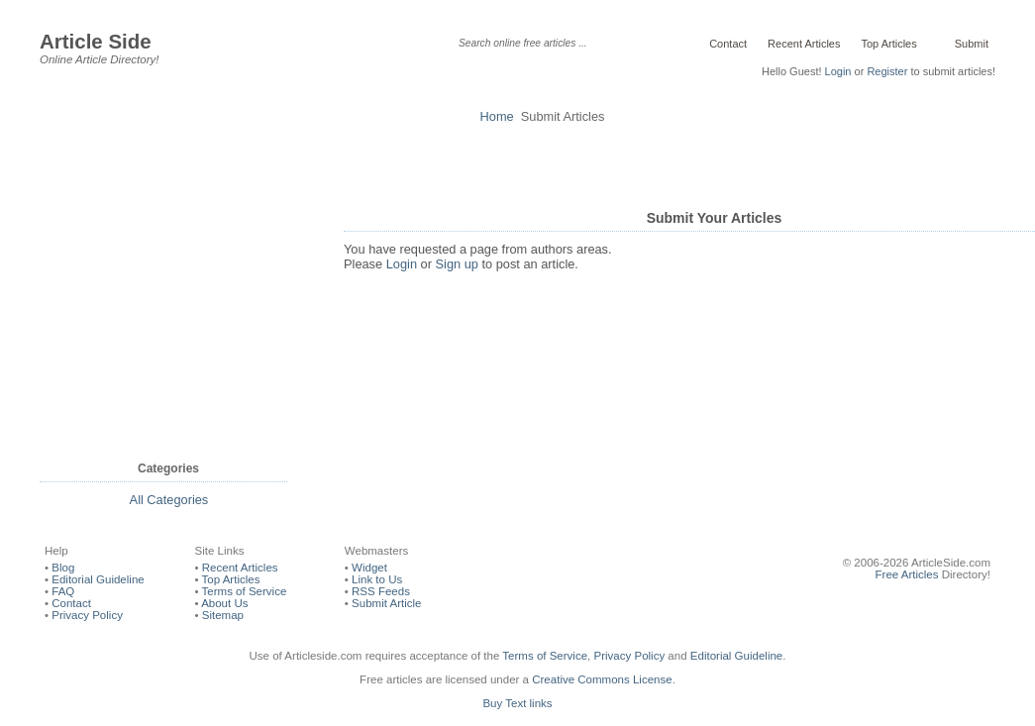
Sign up (457, 264)
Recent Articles (804, 44)
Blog (63, 567)
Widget (369, 567)
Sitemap (223, 615)
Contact (728, 44)
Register (887, 71)
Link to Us (377, 579)
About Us (224, 603)
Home (497, 116)
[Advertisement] (518, 163)
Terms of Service (244, 591)
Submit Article (386, 603)
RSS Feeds (381, 591)
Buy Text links (517, 703)
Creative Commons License (602, 679)
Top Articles (888, 44)
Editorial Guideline (98, 579)
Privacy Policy (87, 615)
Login (838, 71)
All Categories (169, 499)
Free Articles (907, 574)
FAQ (63, 591)
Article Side (96, 41)
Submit (970, 44)
